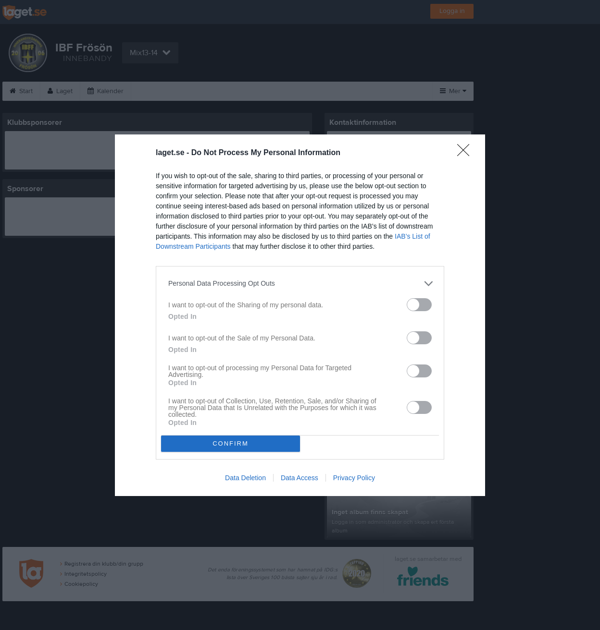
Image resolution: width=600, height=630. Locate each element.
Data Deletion (245, 478)
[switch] (419, 304)
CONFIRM (230, 443)
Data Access (299, 478)
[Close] (466, 153)
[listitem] (300, 284)
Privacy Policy (354, 478)
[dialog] (300, 315)
